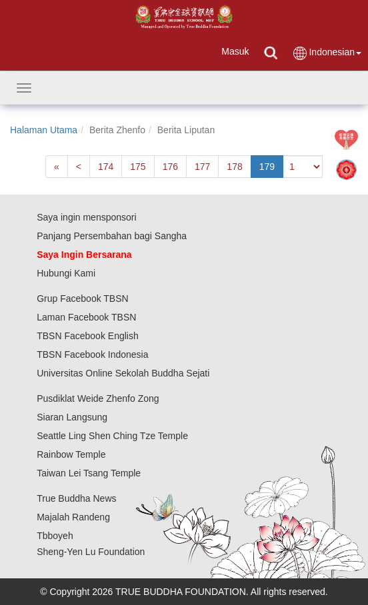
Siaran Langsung (72, 417)
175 (137, 166)
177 (202, 166)
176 (170, 166)
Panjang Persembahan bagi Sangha (112, 236)
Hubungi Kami (66, 273)
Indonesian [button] (326, 53)
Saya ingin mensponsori (86, 217)
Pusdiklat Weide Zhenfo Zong (98, 398)
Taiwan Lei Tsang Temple (89, 473)
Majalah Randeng (73, 517)
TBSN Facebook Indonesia (92, 354)
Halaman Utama (43, 130)
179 (267, 166)
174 (105, 166)
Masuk (235, 51)
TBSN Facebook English (88, 335)
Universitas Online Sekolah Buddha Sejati (123, 373)
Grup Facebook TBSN (82, 298)
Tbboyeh (55, 535)
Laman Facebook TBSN (86, 317)
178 (234, 166)
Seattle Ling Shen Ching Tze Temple (112, 435)
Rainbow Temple (71, 454)
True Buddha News (76, 498)
